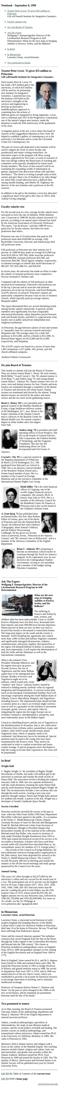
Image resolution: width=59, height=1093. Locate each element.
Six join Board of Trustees (20, 27)
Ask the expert (14, 32)
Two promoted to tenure (19, 62)
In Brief (11, 49)
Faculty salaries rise (16, 21)
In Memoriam (14, 54)
